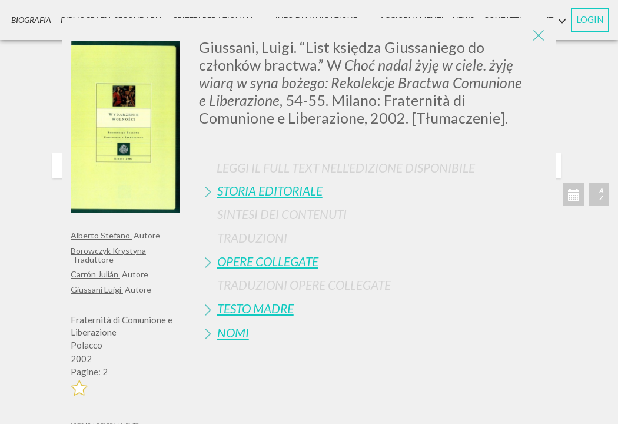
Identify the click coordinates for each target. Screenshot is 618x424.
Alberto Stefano (101, 235)
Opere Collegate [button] (267, 261)
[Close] (538, 35)
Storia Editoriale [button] (270, 190)
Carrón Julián (95, 274)
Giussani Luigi (97, 289)
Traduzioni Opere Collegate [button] (304, 285)
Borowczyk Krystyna (108, 251)
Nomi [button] (233, 332)
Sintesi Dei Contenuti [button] (282, 214)
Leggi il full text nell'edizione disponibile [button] (346, 167)
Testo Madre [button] (255, 308)
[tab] (373, 190)
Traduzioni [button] (252, 237)
